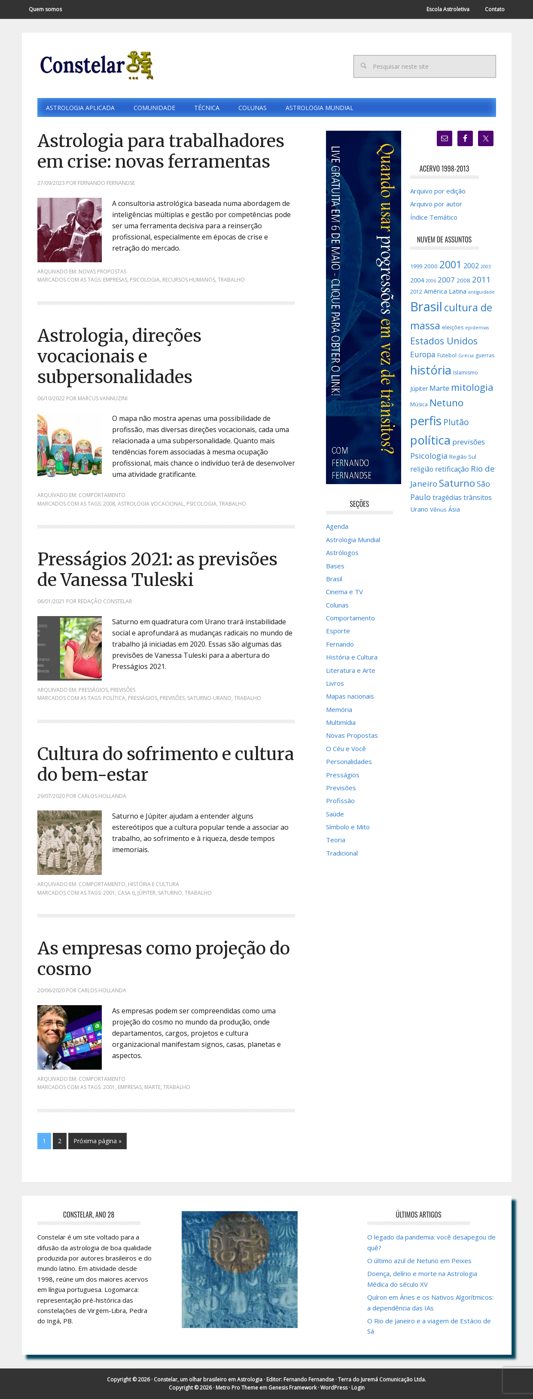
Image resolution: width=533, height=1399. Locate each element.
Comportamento (102, 495)
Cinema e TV (344, 591)
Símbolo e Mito (348, 826)
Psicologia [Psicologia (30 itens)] (429, 456)
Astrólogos (342, 552)
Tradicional (342, 853)
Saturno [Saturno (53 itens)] (457, 483)
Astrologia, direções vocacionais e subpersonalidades (119, 356)
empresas (115, 279)
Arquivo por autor (436, 203)
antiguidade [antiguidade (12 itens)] (481, 292)
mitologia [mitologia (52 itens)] (472, 387)
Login (358, 1387)
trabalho (231, 279)
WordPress (333, 1387)
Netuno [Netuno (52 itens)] (446, 402)
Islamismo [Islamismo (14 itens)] (465, 372)
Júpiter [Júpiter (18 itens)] (419, 388)
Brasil (334, 578)
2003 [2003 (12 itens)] (486, 267)
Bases (335, 565)
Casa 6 (126, 892)
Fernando (340, 644)
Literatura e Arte (350, 670)
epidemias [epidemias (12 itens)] (477, 328)
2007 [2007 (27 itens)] (446, 280)
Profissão (340, 800)
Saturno (170, 892)
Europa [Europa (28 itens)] (423, 354)
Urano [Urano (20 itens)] (419, 509)
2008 (109, 503)
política (114, 698)
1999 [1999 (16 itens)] (416, 266)
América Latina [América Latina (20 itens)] (445, 291)
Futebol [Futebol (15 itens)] (447, 355)
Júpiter (146, 892)
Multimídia (341, 722)
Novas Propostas (102, 271)
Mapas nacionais (350, 696)
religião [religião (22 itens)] (421, 469)
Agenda (337, 526)
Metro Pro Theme (237, 1387)
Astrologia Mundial (353, 539)
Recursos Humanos (188, 279)
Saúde (335, 814)
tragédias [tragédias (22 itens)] (447, 497)
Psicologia (145, 279)
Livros (335, 683)
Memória (339, 709)
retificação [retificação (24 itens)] (452, 469)
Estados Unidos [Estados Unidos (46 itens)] (444, 340)
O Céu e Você (346, 748)
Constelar (95, 65)
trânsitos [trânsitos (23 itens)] (477, 497)
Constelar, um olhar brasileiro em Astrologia (208, 1379)
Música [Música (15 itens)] (419, 404)
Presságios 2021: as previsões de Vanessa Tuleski (157, 570)
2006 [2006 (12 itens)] (431, 281)
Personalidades (349, 761)
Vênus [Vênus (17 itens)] (438, 509)
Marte (152, 1087)
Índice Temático (433, 217)
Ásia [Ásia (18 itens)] (454, 509)
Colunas (337, 605)
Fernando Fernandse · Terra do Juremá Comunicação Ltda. (354, 1379)
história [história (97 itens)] (430, 370)
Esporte (338, 630)
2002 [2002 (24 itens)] (471, 265)
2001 (109, 892)
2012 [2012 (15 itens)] (416, 291)
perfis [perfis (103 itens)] (426, 420)
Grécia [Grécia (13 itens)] (466, 355)
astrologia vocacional (151, 503)
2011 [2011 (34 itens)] (481, 279)
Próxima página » (97, 1141)
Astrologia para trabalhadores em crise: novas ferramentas (160, 151)
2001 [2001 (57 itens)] (450, 264)
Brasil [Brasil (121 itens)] (426, 306)
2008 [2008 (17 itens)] (463, 280)
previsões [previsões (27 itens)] (468, 442)
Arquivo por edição (438, 191)
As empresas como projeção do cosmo (163, 959)
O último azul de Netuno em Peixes (419, 1260)
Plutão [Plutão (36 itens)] (456, 422)
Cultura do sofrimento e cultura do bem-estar (165, 764)
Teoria (335, 839)
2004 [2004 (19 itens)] (417, 280)
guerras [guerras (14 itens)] (484, 355)
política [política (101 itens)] (430, 440)
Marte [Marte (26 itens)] (439, 388)
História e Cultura (153, 884)
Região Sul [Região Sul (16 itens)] (462, 456)
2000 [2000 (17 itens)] (431, 266)
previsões (172, 698)
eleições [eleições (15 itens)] (452, 327)
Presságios (93, 689)
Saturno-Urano (209, 698)
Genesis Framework (292, 1387)
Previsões (122, 689)
